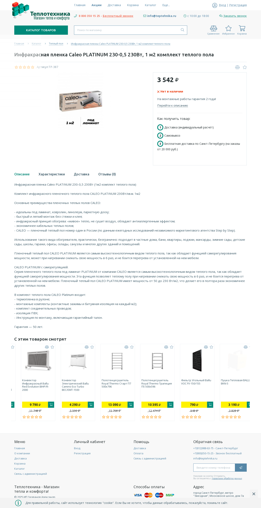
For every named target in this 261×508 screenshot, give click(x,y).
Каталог (19, 469)
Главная (19, 449)
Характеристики (52, 174)
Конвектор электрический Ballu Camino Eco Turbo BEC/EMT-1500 (108, 385)
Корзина (19, 464)
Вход (77, 449)
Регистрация (82, 454)
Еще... (166, 5)
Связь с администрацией (30, 475)
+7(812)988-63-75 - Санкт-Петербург (215, 449)
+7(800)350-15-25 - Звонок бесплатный (217, 454)
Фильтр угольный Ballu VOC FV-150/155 (229, 382)
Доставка (81, 174)
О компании (22, 454)
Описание (22, 174)
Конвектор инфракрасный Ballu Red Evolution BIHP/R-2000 (68, 385)
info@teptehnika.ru (205, 459)
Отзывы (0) (107, 174)
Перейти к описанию (172, 105)
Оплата (138, 454)
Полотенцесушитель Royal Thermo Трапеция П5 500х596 (190, 383)
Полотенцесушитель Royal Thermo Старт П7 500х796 (149, 383)
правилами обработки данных (227, 479)
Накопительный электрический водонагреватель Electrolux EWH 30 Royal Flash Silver (30, 387)
